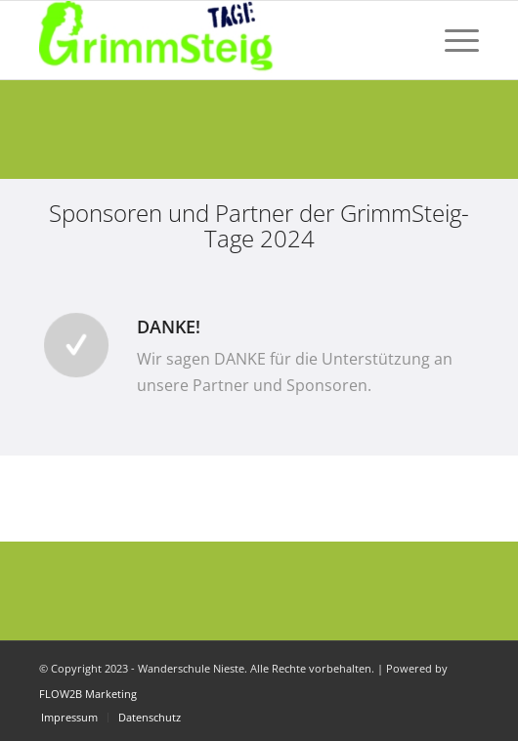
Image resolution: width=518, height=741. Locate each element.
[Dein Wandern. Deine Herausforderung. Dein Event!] (215, 40)
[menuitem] (452, 40)
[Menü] (452, 40)
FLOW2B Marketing (88, 693)
